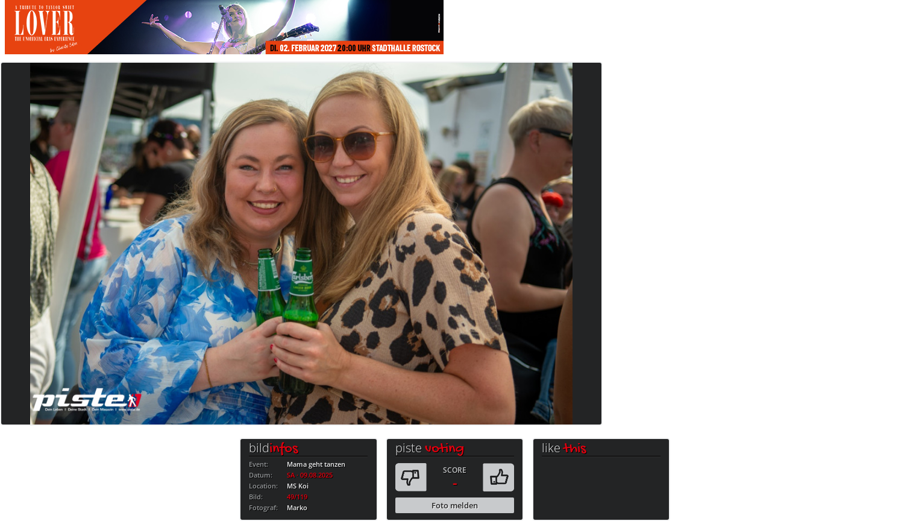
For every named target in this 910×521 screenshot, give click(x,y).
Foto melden (454, 505)
